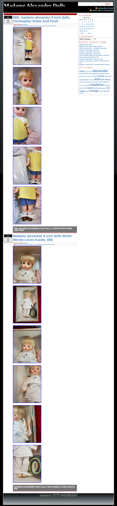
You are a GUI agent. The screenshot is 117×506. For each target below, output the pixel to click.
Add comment (53, 25)
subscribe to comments (102, 10)
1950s (82, 71)
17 (87, 26)
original (89, 88)
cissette (95, 76)
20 (93, 26)
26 (91, 29)
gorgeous (95, 82)
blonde (107, 73)
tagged (82, 91)
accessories (88, 71)
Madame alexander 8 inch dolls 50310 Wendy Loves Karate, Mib (44, 488)
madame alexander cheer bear (90, 53)
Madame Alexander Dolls (65, 494)
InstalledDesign (69, 495)
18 (89, 26)
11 (89, 24)
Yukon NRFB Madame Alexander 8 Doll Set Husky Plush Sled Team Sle (94, 56)
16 (84, 26)
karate (30, 244)
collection (108, 76)
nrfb (84, 88)
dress (108, 79)
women (81, 93)
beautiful (102, 73)
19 (91, 26)
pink (99, 88)
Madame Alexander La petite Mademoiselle (94, 64)
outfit (95, 88)
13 (93, 24)
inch (34, 25)
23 (84, 29)
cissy (101, 75)
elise (84, 82)
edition (81, 82)
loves (34, 244)
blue (80, 76)
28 (80, 31)
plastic (103, 88)
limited (84, 85)
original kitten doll (85, 44)
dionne (92, 79)
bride (84, 76)
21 (80, 29)
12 (91, 24)
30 (84, 31)
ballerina (95, 73)
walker (101, 91)
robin (46, 25)
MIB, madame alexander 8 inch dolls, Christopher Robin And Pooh (43, 229)
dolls (31, 25)
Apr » (90, 33)
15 (82, 26)
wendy (44, 244)
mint (80, 88)
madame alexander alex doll (89, 50)
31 (87, 31)
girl (91, 82)
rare (108, 88)
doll (97, 79)
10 (87, 24)
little (88, 85)
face (88, 82)
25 (89, 29)
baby (90, 73)
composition (84, 80)
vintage (94, 90)
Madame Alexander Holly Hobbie (90, 46)
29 (82, 31)
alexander (19, 25)
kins (80, 85)
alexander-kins (84, 73)
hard (104, 82)
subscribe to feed (105, 8)
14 (80, 26)
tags (87, 91)
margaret (107, 85)
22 (82, 29)
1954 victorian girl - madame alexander (93, 48)
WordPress (45, 495)
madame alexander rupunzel (89, 52)
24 (87, 29)
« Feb (81, 33)
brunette (88, 76)
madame (25, 24)
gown (100, 82)
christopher (26, 25)
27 (93, 29)
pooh (42, 25)
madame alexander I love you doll (91, 59)
